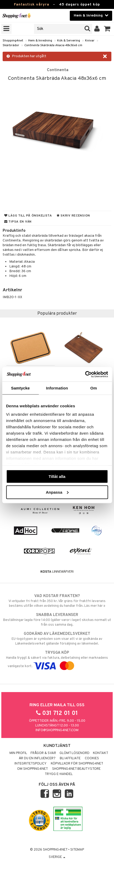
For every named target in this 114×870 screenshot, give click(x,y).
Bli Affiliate (70, 758)
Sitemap (77, 850)
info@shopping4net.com (57, 730)
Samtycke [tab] (20, 388)
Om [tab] (93, 388)
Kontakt (100, 753)
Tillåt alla (57, 476)
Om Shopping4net (32, 769)
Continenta (57, 70)
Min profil (18, 753)
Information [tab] (57, 388)
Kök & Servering (68, 41)
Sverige (57, 857)
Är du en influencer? (37, 758)
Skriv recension (73, 216)
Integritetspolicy (30, 764)
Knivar (90, 41)
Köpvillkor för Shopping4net (77, 764)
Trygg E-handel (59, 774)
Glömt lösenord (75, 753)
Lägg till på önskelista (28, 216)
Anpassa (57, 492)
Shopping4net (13, 41)
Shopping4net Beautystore (76, 769)
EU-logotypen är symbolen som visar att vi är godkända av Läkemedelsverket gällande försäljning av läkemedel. (57, 638)
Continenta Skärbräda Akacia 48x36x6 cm (53, 45)
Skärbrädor (11, 45)
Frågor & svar (43, 753)
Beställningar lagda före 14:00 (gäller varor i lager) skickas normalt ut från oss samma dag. (57, 619)
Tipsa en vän (18, 222)
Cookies (92, 758)
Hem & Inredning (40, 41)
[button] (107, 29)
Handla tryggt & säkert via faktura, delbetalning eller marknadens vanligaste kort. (57, 659)
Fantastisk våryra (31, 4)
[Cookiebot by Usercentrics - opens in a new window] (85, 374)
